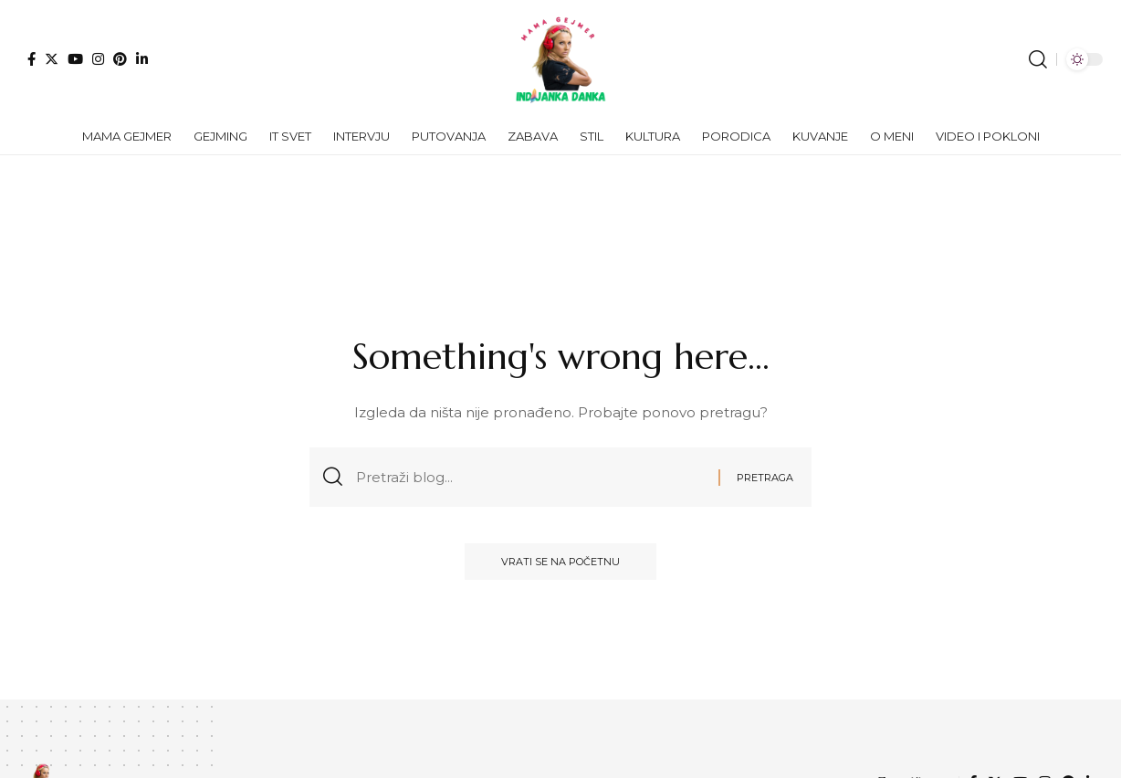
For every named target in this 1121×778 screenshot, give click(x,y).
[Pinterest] (120, 59)
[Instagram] (98, 59)
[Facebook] (31, 59)
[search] (1038, 59)
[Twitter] (51, 59)
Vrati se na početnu (560, 561)
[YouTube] (75, 59)
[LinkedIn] (141, 59)
